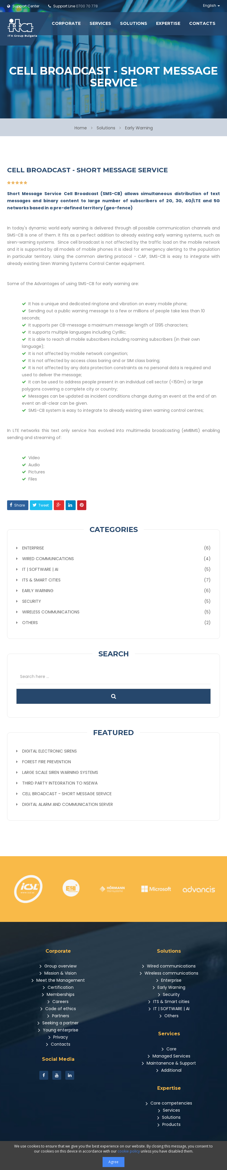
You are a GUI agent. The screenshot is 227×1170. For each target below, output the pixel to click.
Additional (168, 1070)
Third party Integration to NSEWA (60, 782)
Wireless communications (169, 972)
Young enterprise (58, 1029)
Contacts (202, 23)
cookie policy (129, 1151)
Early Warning (169, 987)
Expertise (168, 23)
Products (169, 1124)
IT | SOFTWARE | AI (169, 1008)
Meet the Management (58, 980)
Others (169, 1015)
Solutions (133, 23)
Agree (113, 1161)
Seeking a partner (58, 1022)
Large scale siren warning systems (60, 772)
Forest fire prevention (46, 761)
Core (169, 1048)
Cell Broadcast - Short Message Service (67, 793)
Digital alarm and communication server (67, 804)
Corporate (66, 23)
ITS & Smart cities (168, 1001)
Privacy (58, 1036)
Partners (58, 1015)
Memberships (58, 994)
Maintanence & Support (169, 1062)
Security (169, 994)
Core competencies (169, 1102)
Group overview (58, 965)
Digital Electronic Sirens (49, 750)
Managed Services (169, 1055)
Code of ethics (58, 1008)
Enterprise (168, 980)
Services (100, 23)
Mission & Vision (58, 972)
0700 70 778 (73, 6)
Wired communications (169, 965)
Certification (58, 987)
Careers (58, 1001)
